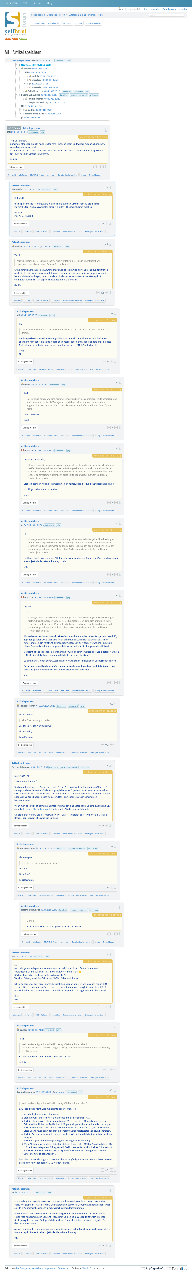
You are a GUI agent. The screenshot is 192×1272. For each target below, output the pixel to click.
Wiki (25, 3)
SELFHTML (11, 3)
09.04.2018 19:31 (40, 384)
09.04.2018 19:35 (39, 767)
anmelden (51, 175)
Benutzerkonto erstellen (67, 175)
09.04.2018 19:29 (29, 315)
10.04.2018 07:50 (45, 450)
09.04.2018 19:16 (32, 189)
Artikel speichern (31, 128)
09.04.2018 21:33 (35, 1029)
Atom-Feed (67, 23)
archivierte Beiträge (93, 23)
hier (42, 814)
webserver (85, 767)
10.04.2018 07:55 (35, 524)
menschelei (73, 706)
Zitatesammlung (77, 14)
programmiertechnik (69, 767)
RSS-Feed (78, 23)
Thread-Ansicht (54, 23)
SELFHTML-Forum (38, 23)
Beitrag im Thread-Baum (90, 175)
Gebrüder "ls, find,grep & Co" (37, 809)
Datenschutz (64, 1268)
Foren (62, 14)
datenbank (33, 132)
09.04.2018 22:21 (26, 1192)
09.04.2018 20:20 (47, 848)
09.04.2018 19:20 (31, 246)
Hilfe (100, 14)
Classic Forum (89, 1268)
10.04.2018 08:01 (45, 597)
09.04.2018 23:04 (44, 1092)
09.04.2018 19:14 (19, 131)
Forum (37, 3)
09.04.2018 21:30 (24, 956)
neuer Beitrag (38, 14)
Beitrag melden (16, 167)
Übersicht (52, 14)
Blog (49, 3)
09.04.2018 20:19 (47, 705)
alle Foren (23, 175)
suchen (92, 14)
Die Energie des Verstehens (29, 1268)
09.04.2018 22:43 (49, 909)
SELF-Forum (14, 128)
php (42, 132)
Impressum (50, 1268)
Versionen (46, 246)
